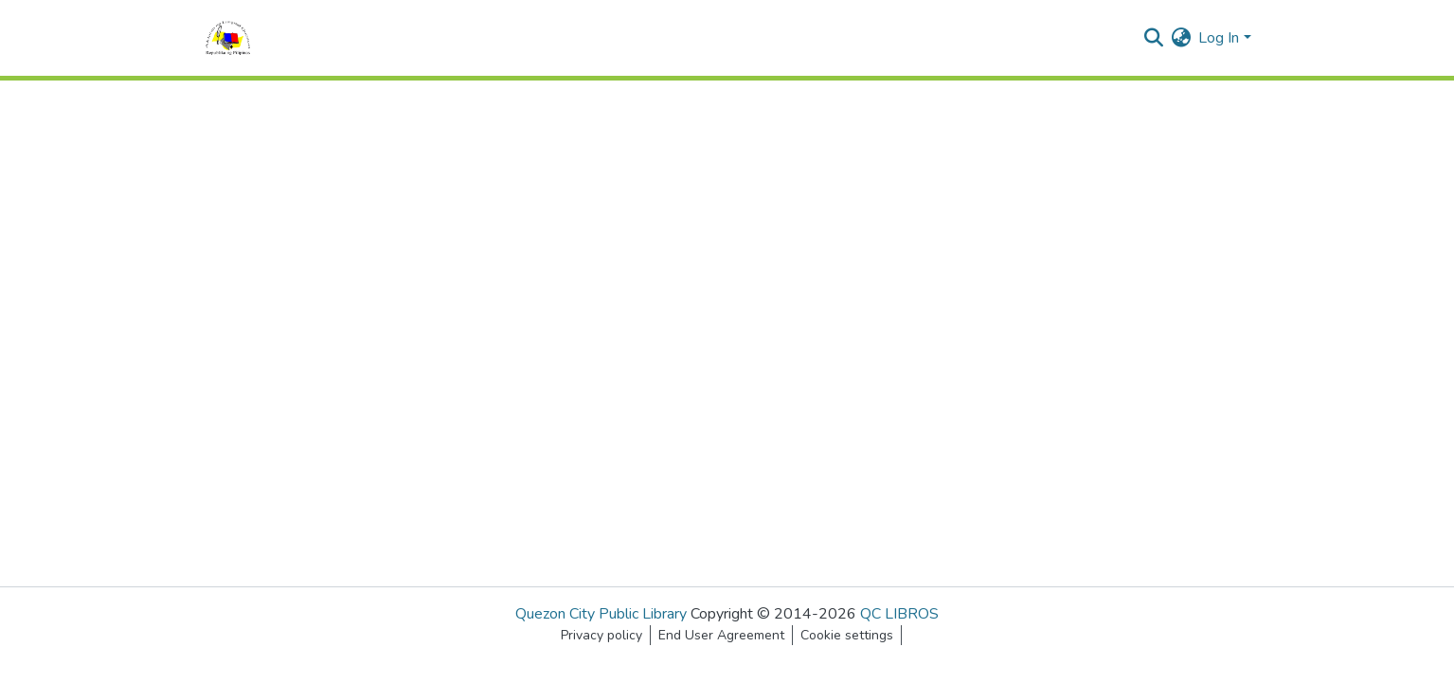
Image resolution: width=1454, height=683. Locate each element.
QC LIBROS (899, 613)
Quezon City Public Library (601, 613)
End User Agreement (721, 635)
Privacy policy (601, 635)
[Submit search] (1153, 38)
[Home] (228, 38)
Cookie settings (846, 635)
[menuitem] (1181, 38)
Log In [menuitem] (1218, 37)
